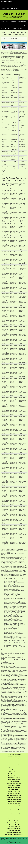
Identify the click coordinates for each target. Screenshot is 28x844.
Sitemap (2, 838)
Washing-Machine (22, 21)
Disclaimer (7, 838)
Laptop (20, 28)
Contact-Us (9, 5)
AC (7, 21)
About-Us (16, 5)
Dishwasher (18, 25)
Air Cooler (3, 28)
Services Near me (15, 8)
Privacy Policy (13, 838)
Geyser (24, 25)
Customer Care (5, 8)
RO (9, 28)
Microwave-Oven (5, 25)
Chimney (14, 28)
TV (12, 25)
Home (2, 21)
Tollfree (3, 5)
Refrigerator (13, 21)
